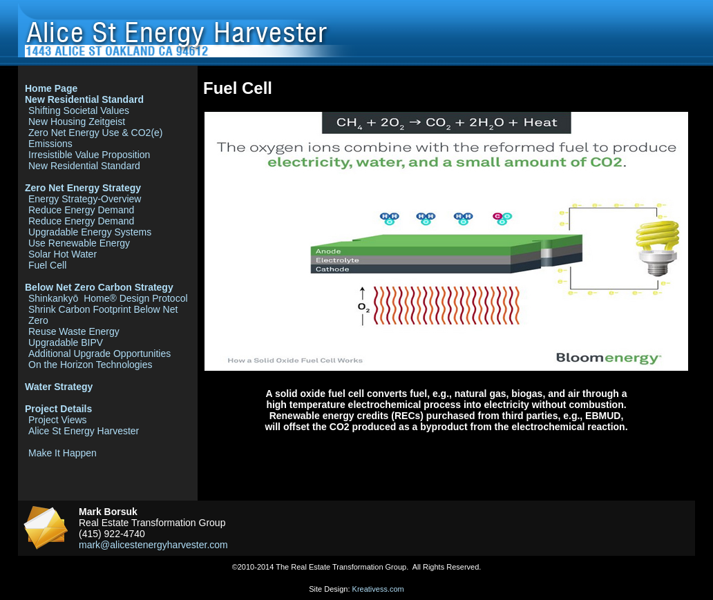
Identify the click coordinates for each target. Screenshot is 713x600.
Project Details (58, 408)
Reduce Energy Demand (81, 209)
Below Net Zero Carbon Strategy (99, 287)
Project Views (57, 419)
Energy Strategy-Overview (84, 198)
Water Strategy (59, 386)
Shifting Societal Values (78, 110)
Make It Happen (62, 452)
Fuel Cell (47, 265)
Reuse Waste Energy (74, 331)
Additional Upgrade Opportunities (99, 353)
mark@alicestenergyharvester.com (153, 544)
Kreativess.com (378, 589)
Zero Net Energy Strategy (83, 187)
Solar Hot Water (62, 254)
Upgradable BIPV (65, 342)
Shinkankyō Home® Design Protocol (108, 298)
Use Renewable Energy (79, 243)
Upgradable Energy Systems (89, 232)
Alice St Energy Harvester (83, 430)
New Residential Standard (84, 99)
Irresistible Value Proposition (89, 154)
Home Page (51, 88)
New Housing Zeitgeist (76, 121)
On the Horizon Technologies (90, 364)
